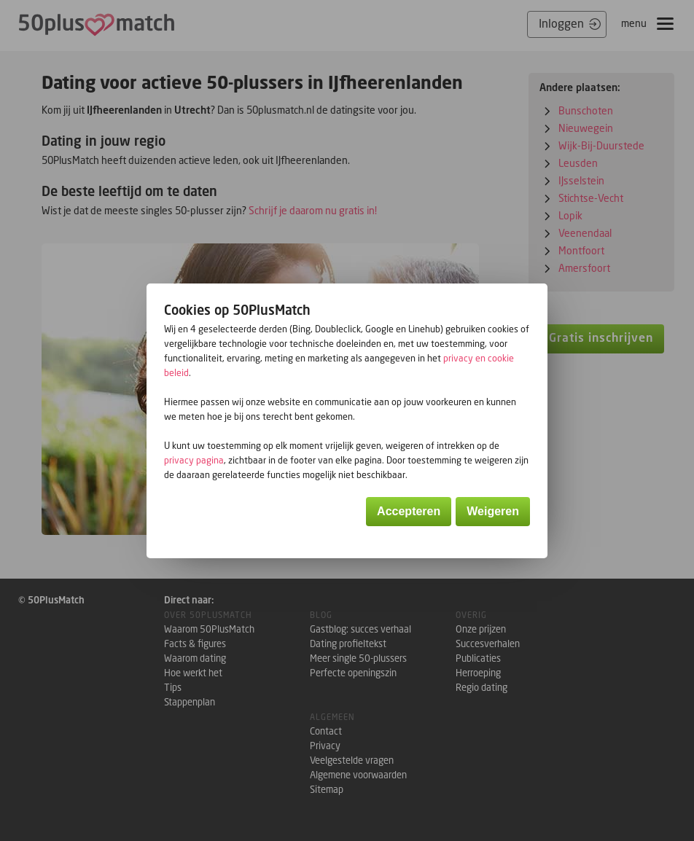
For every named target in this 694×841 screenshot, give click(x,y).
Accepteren (408, 511)
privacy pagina (194, 460)
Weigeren (493, 511)
